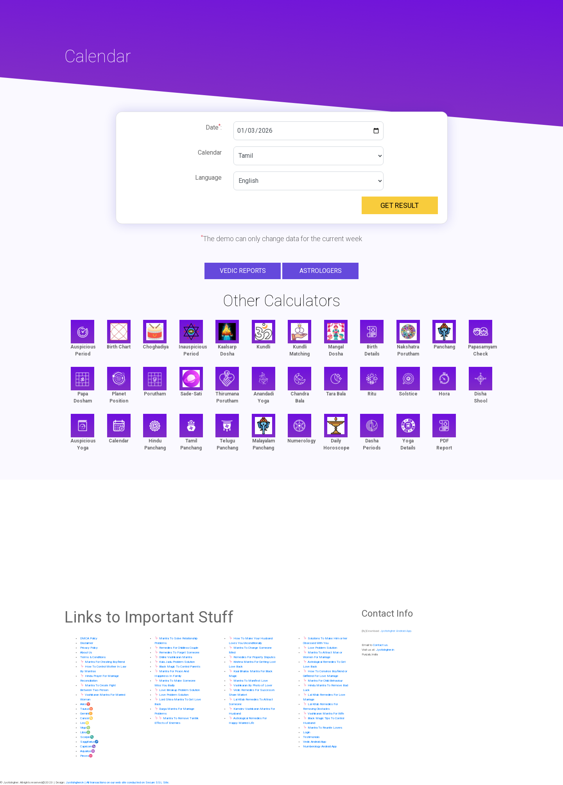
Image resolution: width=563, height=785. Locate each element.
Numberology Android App (320, 746)
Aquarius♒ (87, 751)
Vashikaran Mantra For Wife (326, 713)
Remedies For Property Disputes (254, 657)
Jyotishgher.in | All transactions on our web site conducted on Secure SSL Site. (117, 782)
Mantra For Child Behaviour (325, 680)
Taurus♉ (86, 709)
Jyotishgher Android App (395, 631)
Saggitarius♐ (89, 741)
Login (306, 732)
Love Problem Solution (173, 695)
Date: (214, 127)
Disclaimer (86, 643)
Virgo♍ (85, 727)
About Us (86, 652)
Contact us (380, 645)
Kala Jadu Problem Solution (177, 662)
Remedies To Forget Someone (179, 652)
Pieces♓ (86, 756)
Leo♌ (84, 723)
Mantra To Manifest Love (250, 680)
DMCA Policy (88, 638)
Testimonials (311, 737)
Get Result (399, 205)
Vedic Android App (314, 741)
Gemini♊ (86, 713)
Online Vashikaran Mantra (175, 657)
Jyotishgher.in (385, 649)
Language (208, 177)
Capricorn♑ (88, 746)
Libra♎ (85, 732)
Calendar (210, 152)
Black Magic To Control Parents (179, 666)
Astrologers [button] (320, 270)
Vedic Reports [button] (243, 270)
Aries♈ (85, 704)
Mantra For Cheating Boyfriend (105, 662)
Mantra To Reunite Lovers (325, 727)
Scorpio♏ (87, 737)
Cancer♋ (86, 718)
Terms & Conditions (93, 657)
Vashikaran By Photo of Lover (252, 685)
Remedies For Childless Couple (178, 648)
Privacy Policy (89, 648)
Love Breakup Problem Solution (179, 690)
